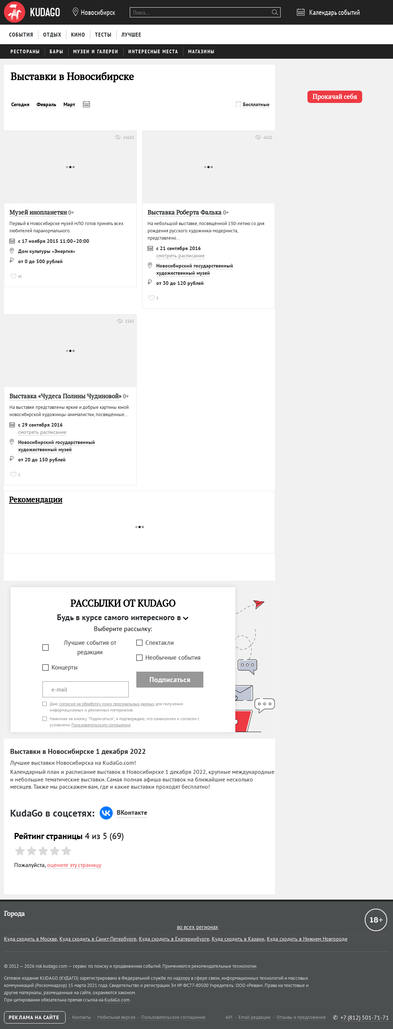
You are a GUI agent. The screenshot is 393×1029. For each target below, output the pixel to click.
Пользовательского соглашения (101, 724)
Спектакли (159, 643)
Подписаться (169, 679)
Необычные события (172, 657)
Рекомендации (35, 500)
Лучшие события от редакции (90, 647)
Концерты (64, 667)
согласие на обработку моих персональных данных (106, 703)
